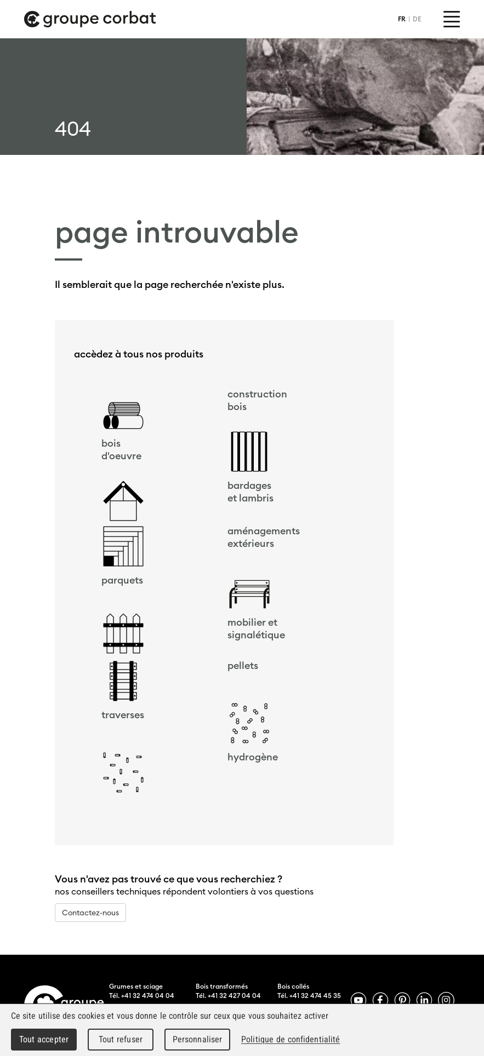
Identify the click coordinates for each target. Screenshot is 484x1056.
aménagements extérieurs (263, 537)
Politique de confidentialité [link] (290, 1039)
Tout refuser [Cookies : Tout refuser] (121, 1039)
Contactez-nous (90, 912)
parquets (122, 580)
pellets (242, 665)
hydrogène (252, 757)
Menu (451, 19)
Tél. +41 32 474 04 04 (141, 995)
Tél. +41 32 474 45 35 (309, 995)
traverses (122, 714)
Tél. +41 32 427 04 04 (228, 995)
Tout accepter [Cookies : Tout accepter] (44, 1039)
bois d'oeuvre (121, 449)
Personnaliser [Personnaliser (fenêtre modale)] (198, 1039)
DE (417, 19)
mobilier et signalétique (256, 628)
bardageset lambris (250, 491)
